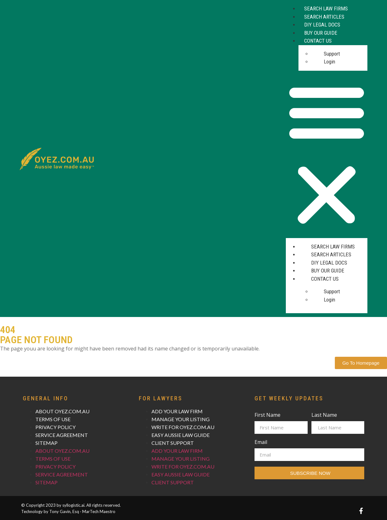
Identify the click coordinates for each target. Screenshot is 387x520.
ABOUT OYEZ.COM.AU (62, 411)
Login (329, 61)
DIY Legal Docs (322, 24)
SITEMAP (46, 443)
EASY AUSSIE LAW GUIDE (180, 435)
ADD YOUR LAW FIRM (177, 411)
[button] (326, 154)
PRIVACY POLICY (55, 427)
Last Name (324, 415)
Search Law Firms (326, 8)
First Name (267, 415)
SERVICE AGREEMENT (61, 435)
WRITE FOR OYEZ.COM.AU (182, 427)
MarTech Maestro (98, 511)
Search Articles (324, 17)
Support (332, 54)
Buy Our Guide (320, 33)
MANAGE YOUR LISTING (180, 419)
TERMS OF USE (53, 419)
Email (261, 442)
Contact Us (318, 41)
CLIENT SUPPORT (172, 443)
